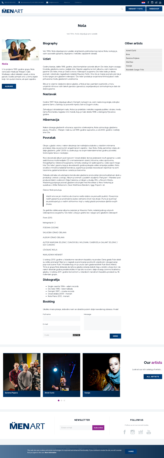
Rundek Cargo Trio (135, 70)
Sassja (129, 66)
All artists (153, 377)
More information (50, 452)
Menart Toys (136, 9)
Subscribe (98, 428)
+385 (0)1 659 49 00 (8, 2)
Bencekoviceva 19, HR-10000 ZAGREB (31, 2)
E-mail (45, 325)
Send (115, 337)
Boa (128, 55)
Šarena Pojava (132, 59)
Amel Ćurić (131, 51)
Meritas (129, 63)
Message (87, 315)
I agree (131, 451)
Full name (47, 315)
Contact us (78, 2)
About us (67, 2)
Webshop (154, 9)
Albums (9, 87)
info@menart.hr (52, 2)
